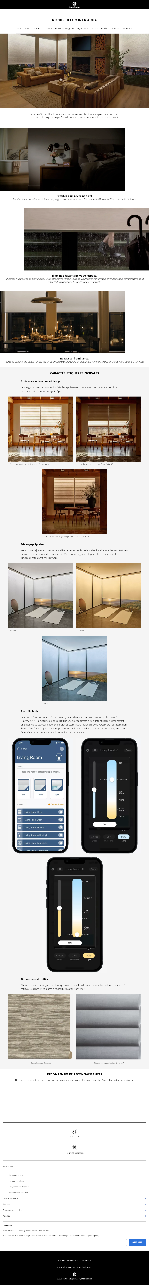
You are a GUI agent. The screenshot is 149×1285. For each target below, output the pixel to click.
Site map (61, 1260)
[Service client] (74, 1133)
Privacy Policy (72, 1260)
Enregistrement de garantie (20, 1187)
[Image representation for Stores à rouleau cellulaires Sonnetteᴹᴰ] (108, 1029)
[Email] (65, 1242)
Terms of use (86, 1260)
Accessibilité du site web (18, 1192)
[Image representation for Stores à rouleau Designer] (40, 1029)
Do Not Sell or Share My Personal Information (74, 1267)
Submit (137, 1243)
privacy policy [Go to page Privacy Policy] (93, 1235)
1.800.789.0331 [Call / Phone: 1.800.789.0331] (9, 1230)
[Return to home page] (74, 5)
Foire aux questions (16, 1181)
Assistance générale (17, 1175)
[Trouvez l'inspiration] (74, 1149)
